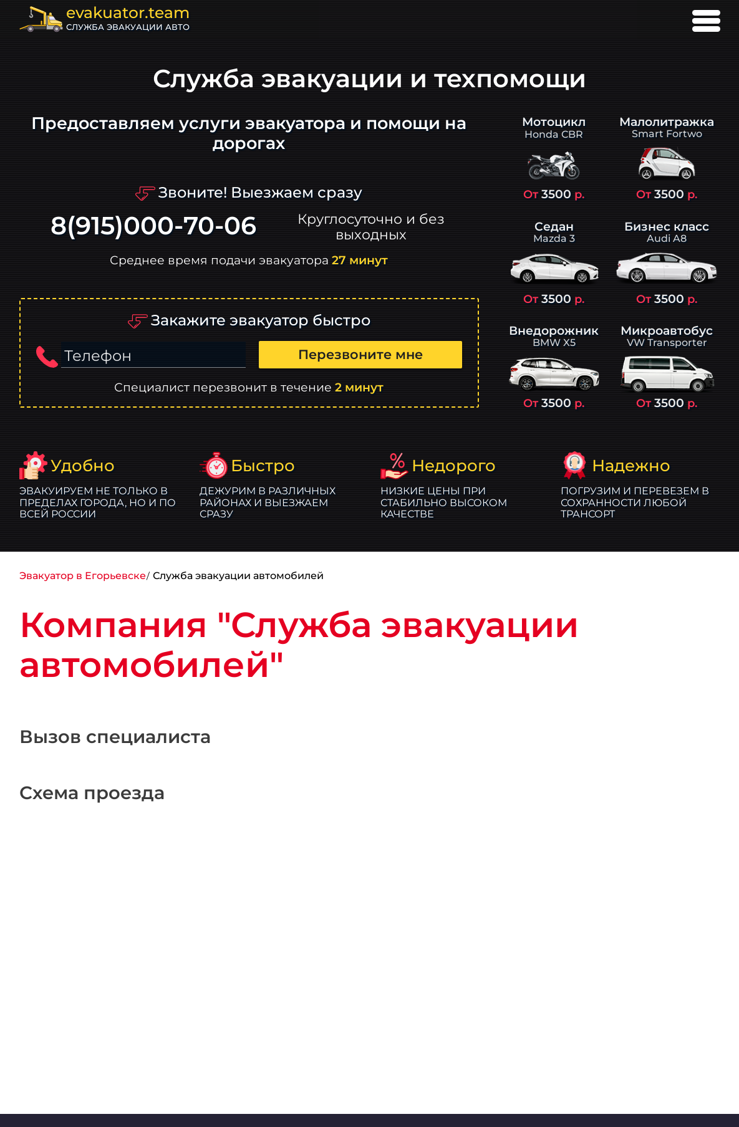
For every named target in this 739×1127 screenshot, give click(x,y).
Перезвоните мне (360, 354)
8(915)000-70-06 (153, 226)
